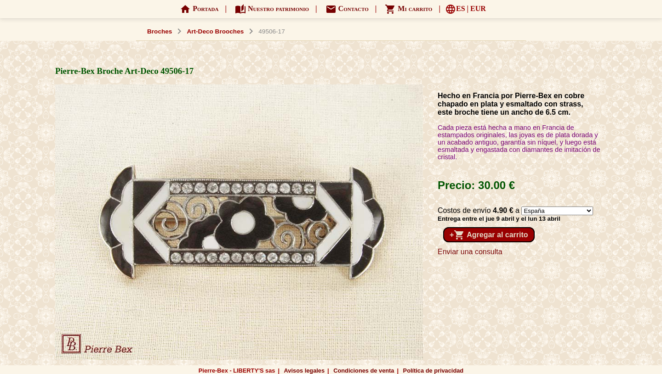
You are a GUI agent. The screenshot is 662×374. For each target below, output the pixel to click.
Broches (159, 31)
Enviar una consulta (470, 252)
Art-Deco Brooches (215, 31)
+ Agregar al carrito (489, 234)
